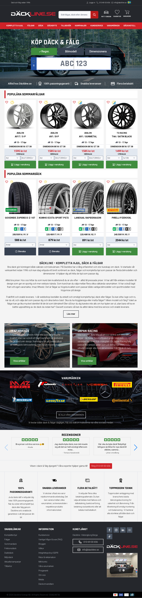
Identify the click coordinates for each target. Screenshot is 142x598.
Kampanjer (80, 25)
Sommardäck (10, 544)
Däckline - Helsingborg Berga (85, 535)
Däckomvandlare (46, 584)
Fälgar (30, 25)
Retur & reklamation (47, 557)
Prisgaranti (43, 571)
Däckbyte (52, 25)
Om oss (42, 575)
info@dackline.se (120, 3)
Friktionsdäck (10, 548)
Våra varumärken (46, 566)
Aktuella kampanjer (12, 562)
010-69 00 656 (104, 3)
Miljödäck (8, 557)
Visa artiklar (19, 361)
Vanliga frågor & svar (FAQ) (50, 540)
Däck (40, 25)
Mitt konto (43, 562)
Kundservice (96, 25)
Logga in (92, 3)
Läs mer (71, 314)
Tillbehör (66, 25)
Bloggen (42, 544)
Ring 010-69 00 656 (100, 466)
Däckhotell (130, 25)
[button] (136, 448)
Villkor (41, 548)
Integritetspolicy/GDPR (48, 553)
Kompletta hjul (14, 25)
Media (41, 580)
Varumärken (113, 25)
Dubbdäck (8, 553)
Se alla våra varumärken (71, 415)
